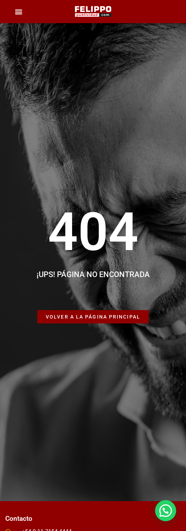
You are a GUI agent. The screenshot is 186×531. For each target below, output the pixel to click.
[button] (18, 12)
